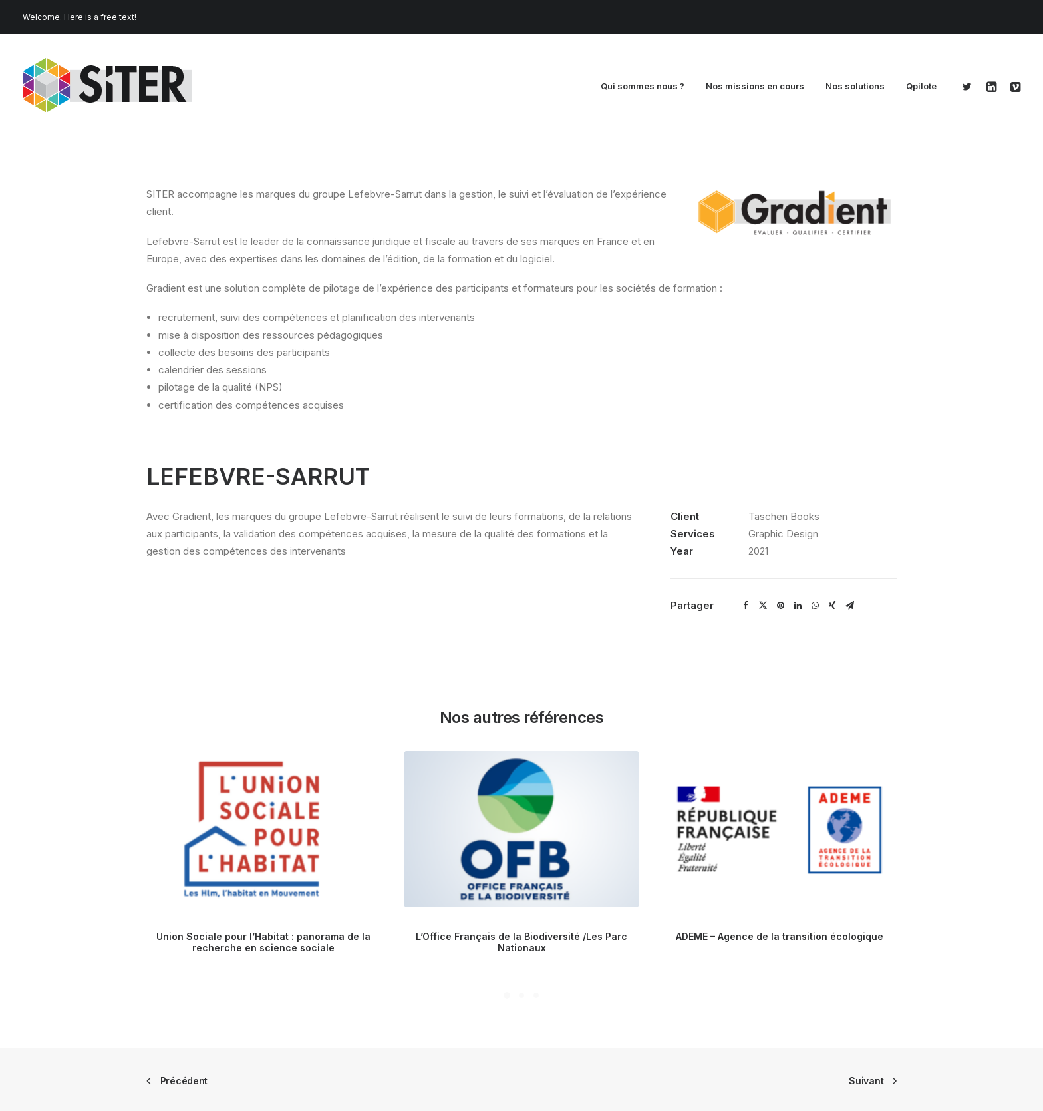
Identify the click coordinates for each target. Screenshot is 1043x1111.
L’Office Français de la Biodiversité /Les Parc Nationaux (521, 942)
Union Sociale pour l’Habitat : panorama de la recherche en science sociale (263, 942)
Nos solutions (855, 86)
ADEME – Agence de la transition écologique (779, 936)
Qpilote (921, 86)
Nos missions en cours (755, 86)
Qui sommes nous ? (642, 86)
